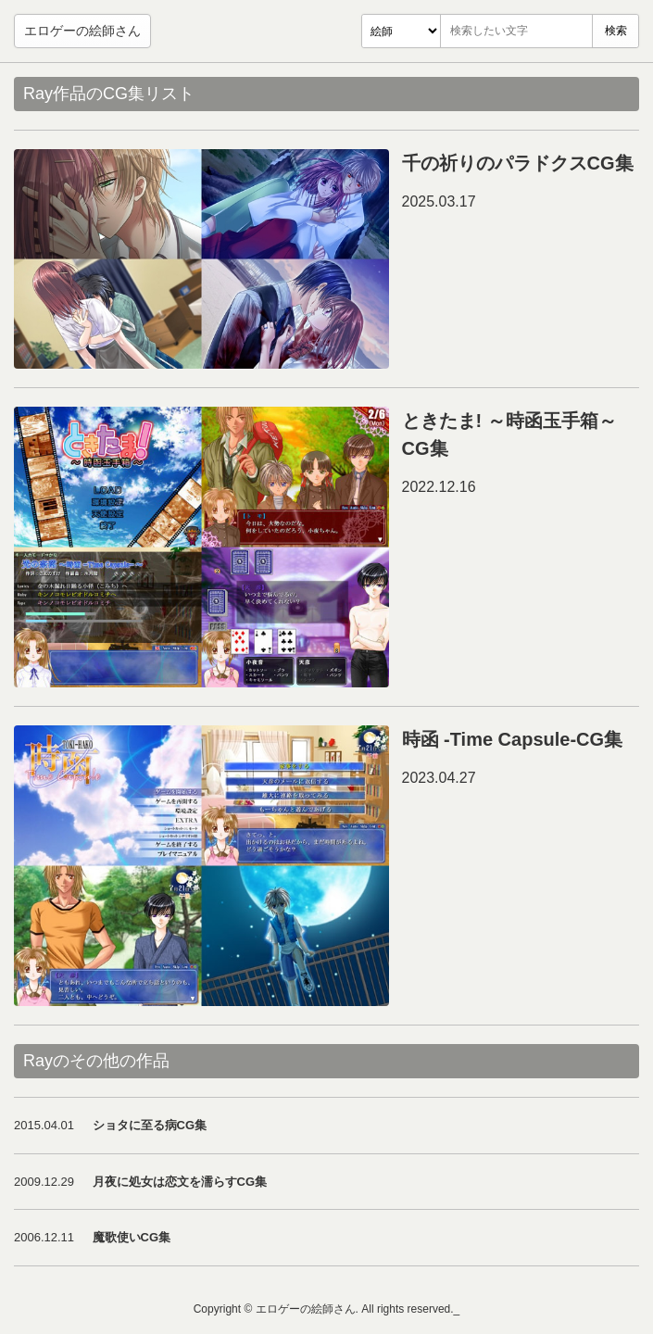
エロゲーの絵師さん (82, 30)
